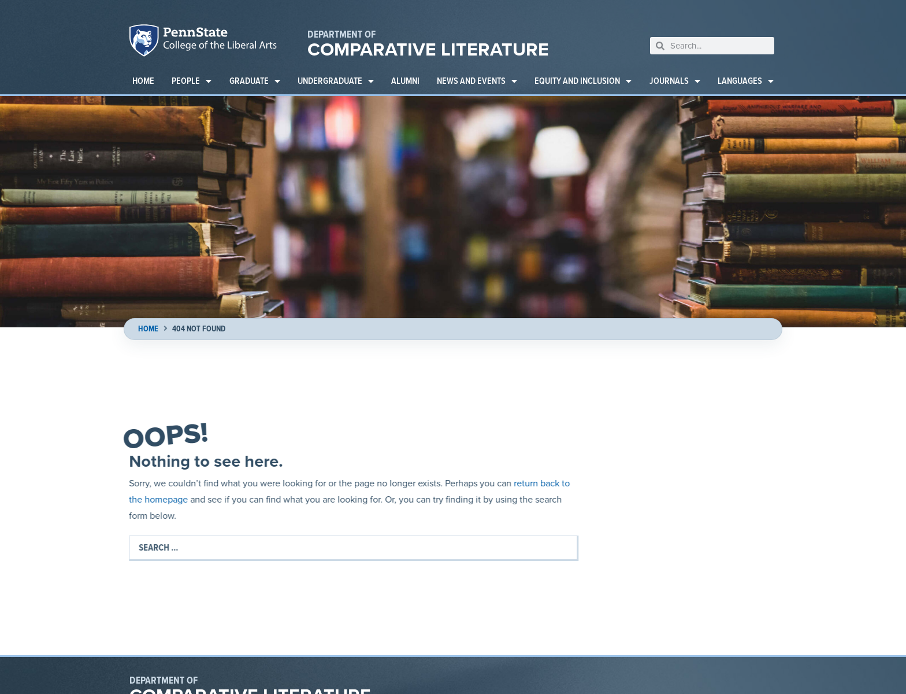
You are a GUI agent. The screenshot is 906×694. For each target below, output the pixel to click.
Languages (746, 81)
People (191, 81)
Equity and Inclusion (583, 81)
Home (143, 80)
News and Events (477, 81)
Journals (674, 81)
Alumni (405, 80)
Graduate (254, 81)
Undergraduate (336, 81)
